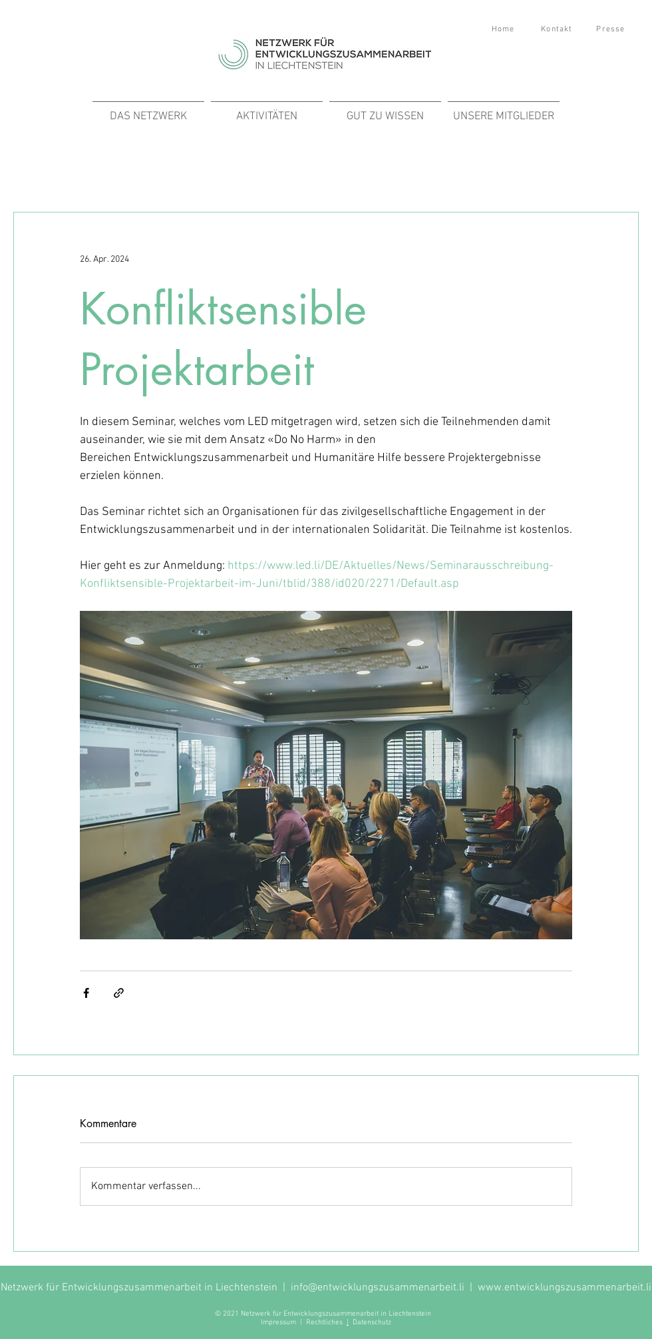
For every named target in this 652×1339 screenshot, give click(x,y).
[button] (267, 110)
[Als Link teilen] (118, 993)
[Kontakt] (558, 29)
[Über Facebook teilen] (86, 993)
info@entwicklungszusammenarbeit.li (377, 1287)
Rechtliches (326, 1322)
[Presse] (612, 29)
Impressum (278, 1322)
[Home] (504, 29)
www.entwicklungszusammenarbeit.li (564, 1287)
